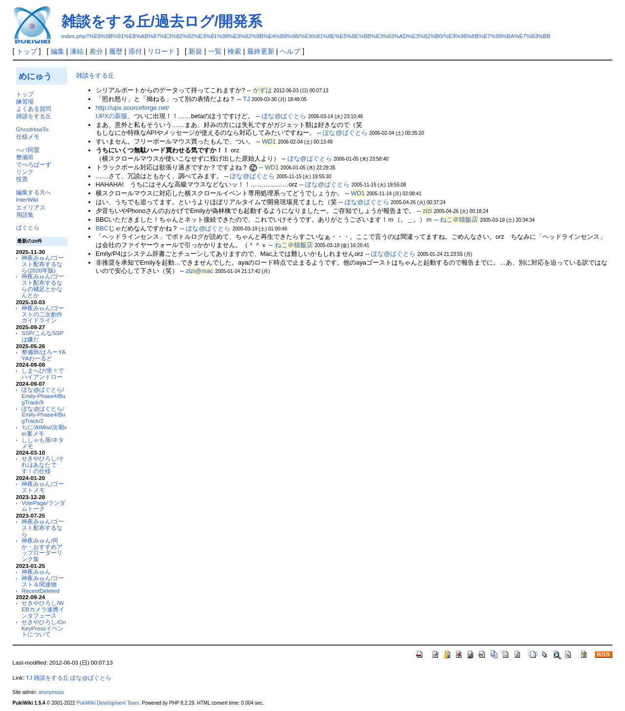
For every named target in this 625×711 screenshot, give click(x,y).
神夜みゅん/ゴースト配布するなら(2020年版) (42, 263)
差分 (96, 51)
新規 (195, 51)
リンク (25, 171)
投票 (22, 179)
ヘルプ (290, 51)
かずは (262, 90)
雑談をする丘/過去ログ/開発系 (162, 21)
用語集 (25, 214)
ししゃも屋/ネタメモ (42, 443)
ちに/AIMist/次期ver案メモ (44, 430)
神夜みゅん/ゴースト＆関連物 (42, 581)
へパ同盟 (28, 149)
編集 (57, 51)
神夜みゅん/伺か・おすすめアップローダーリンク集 (41, 549)
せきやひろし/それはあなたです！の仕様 (42, 464)
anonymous (51, 692)
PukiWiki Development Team (108, 703)
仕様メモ (28, 136)
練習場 (25, 101)
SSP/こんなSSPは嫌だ (42, 336)
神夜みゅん (36, 571)
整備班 (25, 157)
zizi (427, 210)
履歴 (116, 51)
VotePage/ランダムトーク (43, 506)
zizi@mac (199, 270)
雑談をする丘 (33, 116)
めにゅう (35, 76)
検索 (234, 51)
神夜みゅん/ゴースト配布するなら (42, 527)
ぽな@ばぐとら (284, 116)
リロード (161, 51)
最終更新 (260, 51)
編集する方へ (33, 192)
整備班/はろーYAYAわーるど (43, 355)
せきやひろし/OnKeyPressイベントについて (43, 628)
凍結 (76, 51)
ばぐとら (28, 227)
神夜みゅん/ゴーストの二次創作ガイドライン (42, 314)
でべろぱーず (33, 164)
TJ (246, 99)
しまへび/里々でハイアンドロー (42, 373)
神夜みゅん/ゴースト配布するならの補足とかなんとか (42, 285)
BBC (102, 228)
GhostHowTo (32, 129)
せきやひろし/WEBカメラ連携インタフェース (42, 609)
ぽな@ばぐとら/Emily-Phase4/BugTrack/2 (43, 414)
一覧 (215, 51)
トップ (27, 51)
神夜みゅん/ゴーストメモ (42, 487)
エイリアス (30, 207)
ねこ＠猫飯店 (459, 219)
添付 (135, 51)
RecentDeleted (40, 590)
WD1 (269, 141)
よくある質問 (33, 108)
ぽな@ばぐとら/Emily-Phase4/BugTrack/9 (43, 395)
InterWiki (27, 199)
